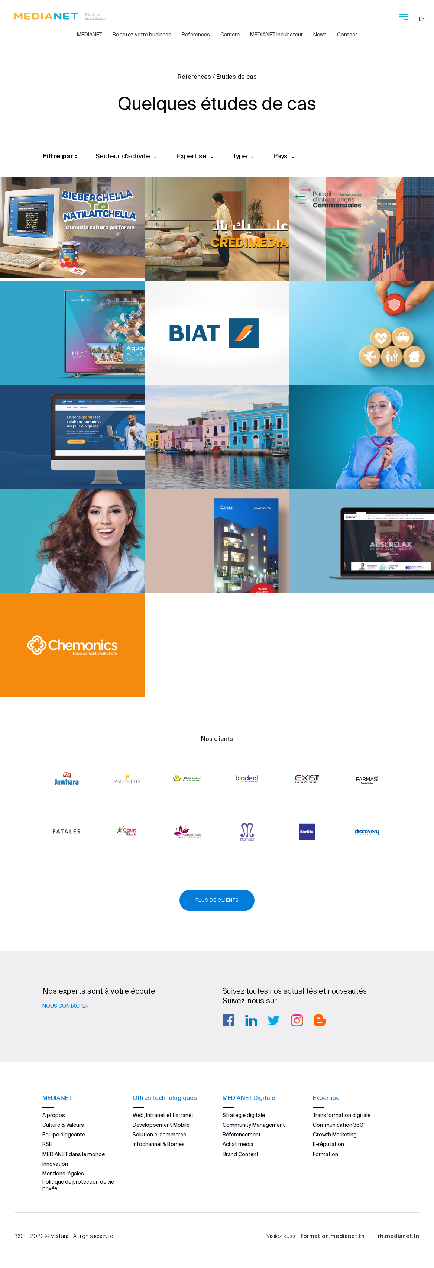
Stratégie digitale (244, 1115)
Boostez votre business (142, 35)
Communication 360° (339, 1125)
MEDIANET (89, 35)
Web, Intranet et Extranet (163, 1115)
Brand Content (241, 1154)
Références (196, 35)
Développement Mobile (161, 1125)
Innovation (55, 1164)
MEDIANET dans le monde (73, 1154)
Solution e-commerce (159, 1135)
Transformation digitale (341, 1115)
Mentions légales (63, 1174)
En (422, 19)
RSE (47, 1144)
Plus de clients (217, 900)
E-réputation (328, 1144)
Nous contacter (65, 1006)
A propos (53, 1115)
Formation (325, 1154)
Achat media (238, 1144)
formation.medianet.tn (333, 1235)
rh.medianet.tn (398, 1235)
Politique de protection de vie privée (78, 1185)
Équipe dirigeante (63, 1135)
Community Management (254, 1125)
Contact (347, 35)
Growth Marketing (335, 1135)
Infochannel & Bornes (159, 1144)
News (320, 35)
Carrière (230, 35)
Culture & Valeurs (63, 1125)
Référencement (242, 1135)
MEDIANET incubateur (276, 35)
